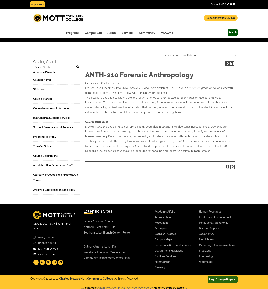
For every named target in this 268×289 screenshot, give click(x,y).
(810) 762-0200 (47, 237)
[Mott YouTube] (60, 262)
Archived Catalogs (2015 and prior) (54, 189)
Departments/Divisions (169, 250)
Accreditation (163, 217)
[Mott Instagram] (54, 262)
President (205, 250)
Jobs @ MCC (206, 233)
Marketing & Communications (217, 245)
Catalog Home (42, 79)
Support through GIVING (221, 18)
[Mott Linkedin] (42, 262)
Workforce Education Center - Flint (105, 252)
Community (147, 33)
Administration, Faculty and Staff (53, 165)
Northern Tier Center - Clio (99, 227)
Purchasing (206, 256)
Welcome (39, 89)
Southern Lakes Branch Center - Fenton (107, 232)
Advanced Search (44, 72)
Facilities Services (165, 256)
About (111, 33)
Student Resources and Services (53, 127)
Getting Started (42, 98)
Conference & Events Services (173, 245)
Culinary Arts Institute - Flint (100, 246)
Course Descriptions (45, 155)
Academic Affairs (165, 211)
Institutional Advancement (215, 217)
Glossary (160, 267)
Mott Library (206, 239)
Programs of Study (44, 136)
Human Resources (210, 211)
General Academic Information (51, 108)
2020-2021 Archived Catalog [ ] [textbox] (181, 55)
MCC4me (167, 33)
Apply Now (37, 4)
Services (127, 33)
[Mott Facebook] (36, 262)
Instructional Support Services (51, 117)
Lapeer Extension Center (98, 221)
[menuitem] (72, 32)
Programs (72, 33)
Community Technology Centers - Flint (107, 257)
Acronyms (161, 228)
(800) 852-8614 (47, 243)
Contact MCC (222, 4)
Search (232, 32)
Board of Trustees (165, 233)
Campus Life (93, 33)
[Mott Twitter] (48, 262)
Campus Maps (163, 239)
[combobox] (200, 55)
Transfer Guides (42, 146)
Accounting (162, 222)
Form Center (162, 261)
